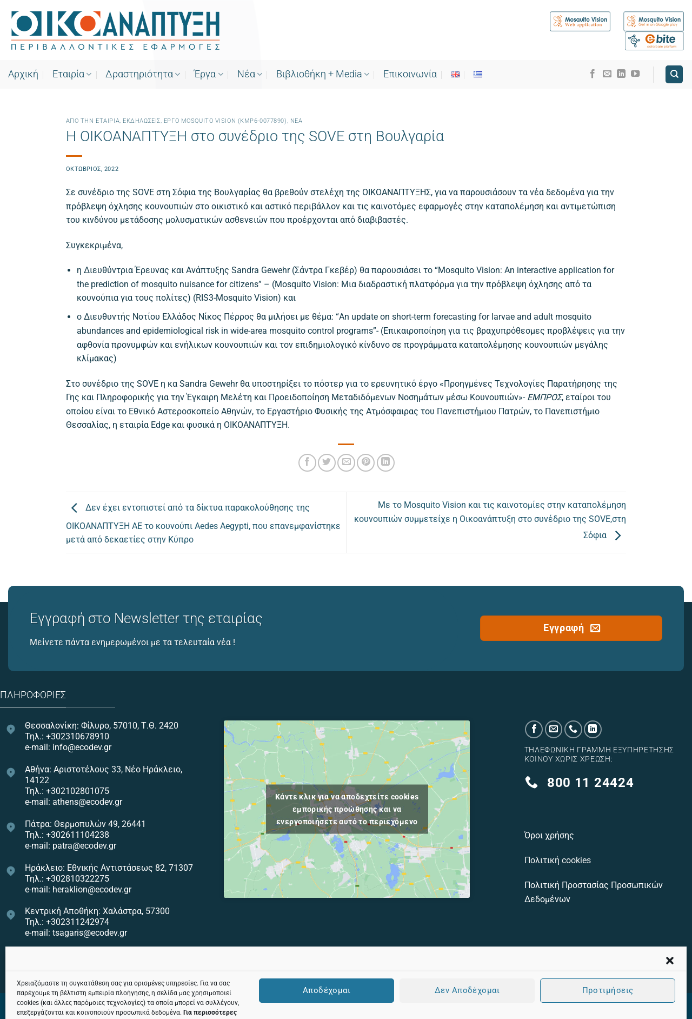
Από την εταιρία (92, 120)
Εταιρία (71, 74)
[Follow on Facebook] (592, 74)
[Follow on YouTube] (635, 74)
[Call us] (573, 729)
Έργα (208, 74)
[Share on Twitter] (327, 463)
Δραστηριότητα (142, 74)
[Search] (674, 74)
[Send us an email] (607, 74)
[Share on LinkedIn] (386, 463)
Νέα (249, 74)
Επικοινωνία (410, 74)
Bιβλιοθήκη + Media (322, 74)
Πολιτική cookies (558, 860)
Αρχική (23, 74)
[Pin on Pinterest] (366, 463)
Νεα (296, 120)
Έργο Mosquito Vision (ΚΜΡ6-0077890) (225, 120)
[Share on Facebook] (307, 463)
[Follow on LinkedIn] (621, 74)
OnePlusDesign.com (396, 1004)
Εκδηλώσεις (142, 120)
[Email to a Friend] (346, 463)
